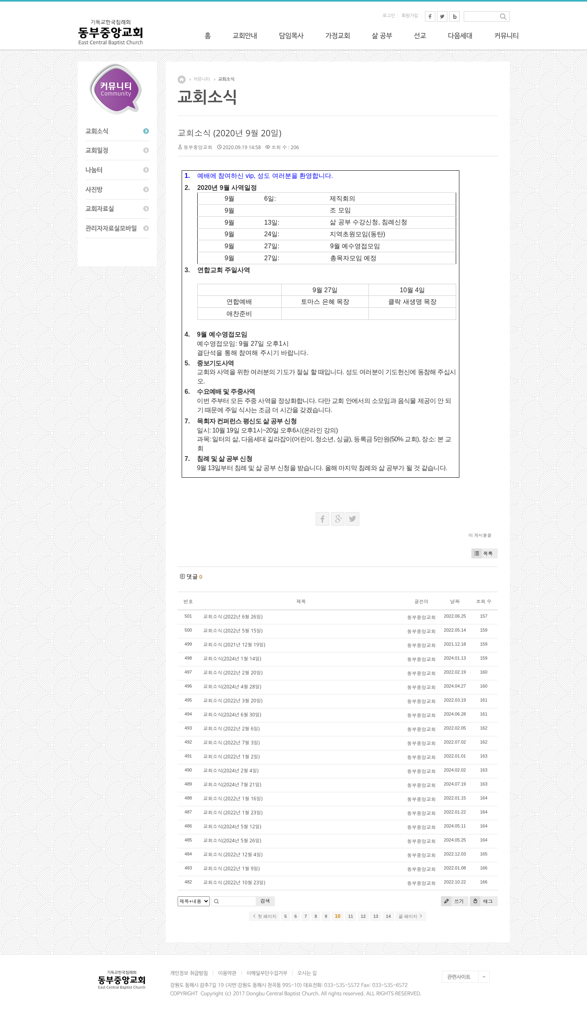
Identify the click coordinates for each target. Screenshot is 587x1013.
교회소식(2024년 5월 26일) (232, 840)
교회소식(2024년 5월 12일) (232, 826)
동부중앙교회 (198, 147)
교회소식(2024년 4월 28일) (232, 686)
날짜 (455, 601)
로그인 (389, 16)
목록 (482, 553)
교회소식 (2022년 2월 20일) (232, 672)
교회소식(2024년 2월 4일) (230, 770)
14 (388, 916)
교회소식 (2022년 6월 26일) (232, 616)
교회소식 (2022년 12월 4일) (232, 854)
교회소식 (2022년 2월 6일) (231, 728)
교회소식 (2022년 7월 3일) (231, 742)
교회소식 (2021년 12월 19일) (234, 644)
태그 (481, 901)
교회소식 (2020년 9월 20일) (230, 133)
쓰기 (452, 901)
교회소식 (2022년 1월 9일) (231, 868)
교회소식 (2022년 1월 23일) (232, 812)
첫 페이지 (264, 916)
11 (350, 916)
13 (375, 916)
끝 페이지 (411, 916)
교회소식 (226, 79)
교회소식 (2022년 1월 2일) (231, 756)
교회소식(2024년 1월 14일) (232, 658)
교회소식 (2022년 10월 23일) (234, 882)
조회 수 (483, 601)
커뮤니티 (202, 79)
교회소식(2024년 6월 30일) (232, 714)
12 (363, 916)
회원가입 (409, 16)
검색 (265, 900)
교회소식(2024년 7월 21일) (232, 784)
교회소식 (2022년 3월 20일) (232, 700)
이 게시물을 (480, 535)
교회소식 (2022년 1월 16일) (232, 798)
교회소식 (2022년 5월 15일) (232, 630)
